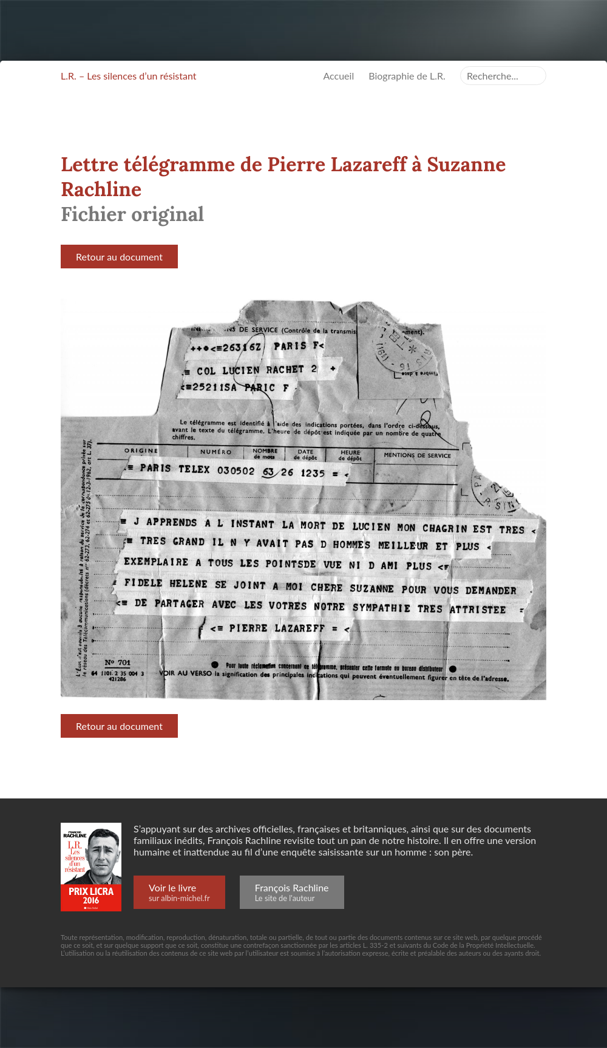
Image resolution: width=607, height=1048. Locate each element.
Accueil (338, 75)
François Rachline (292, 892)
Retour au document (119, 256)
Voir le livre (179, 892)
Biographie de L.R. (407, 75)
